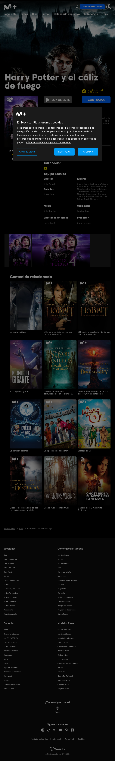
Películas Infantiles (11, 580)
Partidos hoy (9, 689)
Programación (63, 689)
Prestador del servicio (39, 739)
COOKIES (81, 739)
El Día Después (10, 646)
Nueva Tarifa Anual (65, 676)
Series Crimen (9, 606)
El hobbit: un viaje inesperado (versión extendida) (58, 333)
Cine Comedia (9, 568)
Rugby (6, 663)
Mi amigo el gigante (19, 391)
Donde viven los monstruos (56, 508)
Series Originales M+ (12, 589)
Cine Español (9, 563)
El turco (61, 585)
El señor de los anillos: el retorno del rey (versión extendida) (93, 392)
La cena (61, 559)
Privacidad (69, 739)
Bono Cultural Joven (66, 638)
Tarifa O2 (61, 672)
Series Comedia (10, 601)
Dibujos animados (65, 606)
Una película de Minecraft (56, 451)
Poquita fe (62, 589)
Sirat (59, 568)
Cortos (6, 576)
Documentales (9, 610)
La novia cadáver (18, 332)
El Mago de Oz (84, 451)
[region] (57, 134)
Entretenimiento (10, 614)
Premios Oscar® (64, 601)
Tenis (105, 13)
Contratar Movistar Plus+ (68, 663)
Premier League (10, 642)
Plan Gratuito (63, 659)
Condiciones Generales (67, 646)
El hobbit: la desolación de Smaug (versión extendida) (94, 333)
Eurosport (8, 676)
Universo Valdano (11, 651)
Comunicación (63, 684)
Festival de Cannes (65, 597)
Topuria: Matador (11, 668)
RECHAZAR (64, 151)
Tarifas (60, 668)
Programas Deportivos (66, 610)
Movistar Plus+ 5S (64, 651)
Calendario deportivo (67, 13)
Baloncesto (91, 13)
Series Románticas (11, 593)
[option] (20, 250)
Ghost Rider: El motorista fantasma (90, 509)
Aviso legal (57, 739)
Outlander (62, 576)
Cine (34, 13)
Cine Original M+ (10, 559)
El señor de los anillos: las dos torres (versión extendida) (24, 509)
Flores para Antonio (66, 572)
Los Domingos (63, 555)
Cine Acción (8, 572)
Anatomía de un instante (67, 580)
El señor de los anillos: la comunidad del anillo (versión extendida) (58, 392)
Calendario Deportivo (12, 684)
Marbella (61, 593)
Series (24, 13)
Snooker (7, 680)
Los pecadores (63, 563)
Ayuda (57, 710)
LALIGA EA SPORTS (11, 638)
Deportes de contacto (12, 672)
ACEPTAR (88, 151)
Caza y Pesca (63, 614)
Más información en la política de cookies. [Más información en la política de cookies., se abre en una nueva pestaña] (48, 142)
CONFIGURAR (27, 151)
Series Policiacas (10, 597)
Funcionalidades (64, 634)
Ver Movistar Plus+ (65, 630)
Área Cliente (63, 642)
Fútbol (46, 13)
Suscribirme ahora (92, 7)
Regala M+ (10, 13)
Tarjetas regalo (64, 680)
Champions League (11, 634)
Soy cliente (58, 100)
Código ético (63, 655)
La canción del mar (19, 451)
